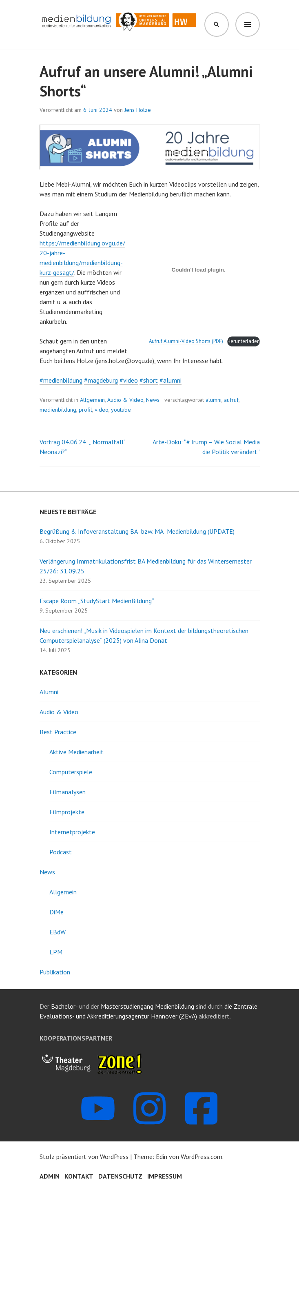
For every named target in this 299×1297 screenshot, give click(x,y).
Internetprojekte (72, 832)
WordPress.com (201, 1156)
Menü (247, 24)
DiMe (56, 912)
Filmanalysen (67, 792)
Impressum (164, 1176)
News (152, 399)
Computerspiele (70, 772)
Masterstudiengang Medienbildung (148, 1006)
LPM (55, 952)
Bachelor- (64, 1006)
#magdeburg (101, 380)
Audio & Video (125, 399)
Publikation (55, 972)
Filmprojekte (66, 812)
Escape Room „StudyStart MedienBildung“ (97, 601)
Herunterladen (243, 341)
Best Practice (58, 732)
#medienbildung (61, 380)
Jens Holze (137, 110)
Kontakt (78, 1176)
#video (129, 380)
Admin (50, 1176)
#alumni (170, 380)
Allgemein (92, 399)
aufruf (231, 399)
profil (85, 409)
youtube (121, 409)
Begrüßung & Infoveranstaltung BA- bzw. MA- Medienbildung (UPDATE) (137, 531)
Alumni (49, 692)
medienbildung (58, 409)
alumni (213, 399)
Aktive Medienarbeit (76, 752)
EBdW (57, 932)
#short (149, 380)
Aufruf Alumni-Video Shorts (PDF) (186, 341)
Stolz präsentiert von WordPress (84, 1156)
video (102, 409)
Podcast (60, 852)
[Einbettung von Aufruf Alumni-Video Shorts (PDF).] (198, 270)
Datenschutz (120, 1176)
